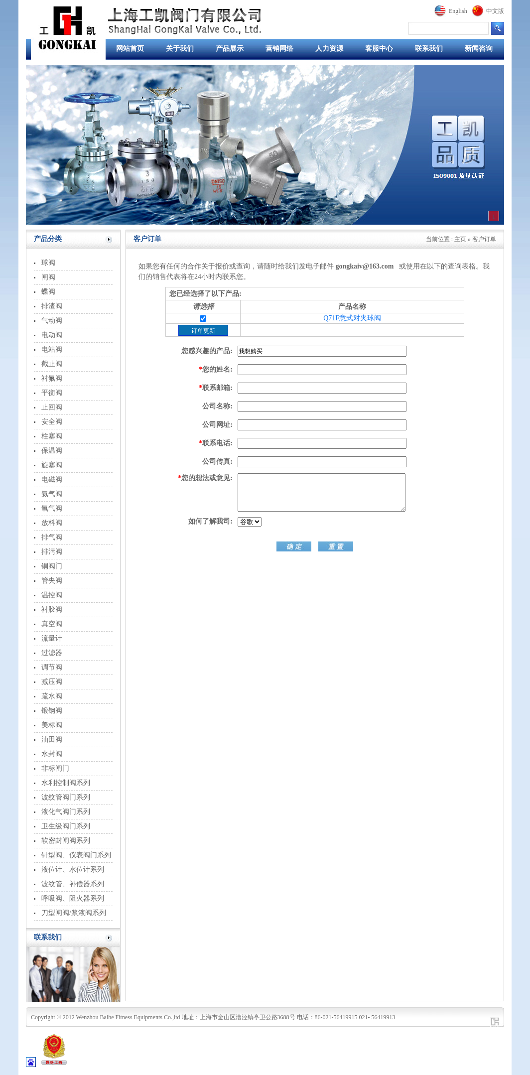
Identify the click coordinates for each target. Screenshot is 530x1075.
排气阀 (51, 537)
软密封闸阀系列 (65, 840)
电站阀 (51, 349)
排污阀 (51, 551)
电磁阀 (51, 479)
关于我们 (180, 48)
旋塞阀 (51, 465)
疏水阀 (51, 696)
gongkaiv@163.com (365, 266)
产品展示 (230, 48)
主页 (460, 239)
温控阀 (51, 595)
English (458, 10)
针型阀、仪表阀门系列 (76, 855)
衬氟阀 (51, 378)
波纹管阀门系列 (65, 797)
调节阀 (51, 667)
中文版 (495, 10)
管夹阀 (51, 580)
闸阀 (48, 277)
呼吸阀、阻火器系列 (72, 898)
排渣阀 (51, 306)
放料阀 (51, 523)
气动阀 (51, 320)
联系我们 (429, 48)
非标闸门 (55, 768)
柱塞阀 (51, 436)
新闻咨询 (479, 48)
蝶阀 (48, 291)
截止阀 (51, 364)
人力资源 (329, 48)
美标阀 (51, 725)
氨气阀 (51, 494)
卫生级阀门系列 (65, 826)
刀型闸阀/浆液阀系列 (73, 913)
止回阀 (51, 407)
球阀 (48, 263)
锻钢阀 (51, 710)
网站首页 (130, 48)
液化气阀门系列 (65, 811)
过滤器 (51, 653)
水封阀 (51, 754)
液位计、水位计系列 (72, 869)
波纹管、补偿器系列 (72, 884)
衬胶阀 (51, 609)
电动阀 (51, 335)
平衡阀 (51, 393)
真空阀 (51, 624)
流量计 (51, 638)
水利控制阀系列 (65, 783)
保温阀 (51, 450)
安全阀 (51, 421)
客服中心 (379, 48)
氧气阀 (51, 508)
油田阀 (51, 739)
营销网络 (279, 48)
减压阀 (51, 681)
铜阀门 (51, 566)
